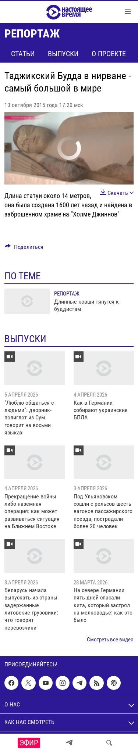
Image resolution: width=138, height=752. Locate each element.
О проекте (109, 53)
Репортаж (66, 293)
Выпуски (63, 53)
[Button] (24, 248)
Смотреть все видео (110, 639)
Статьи (23, 53)
